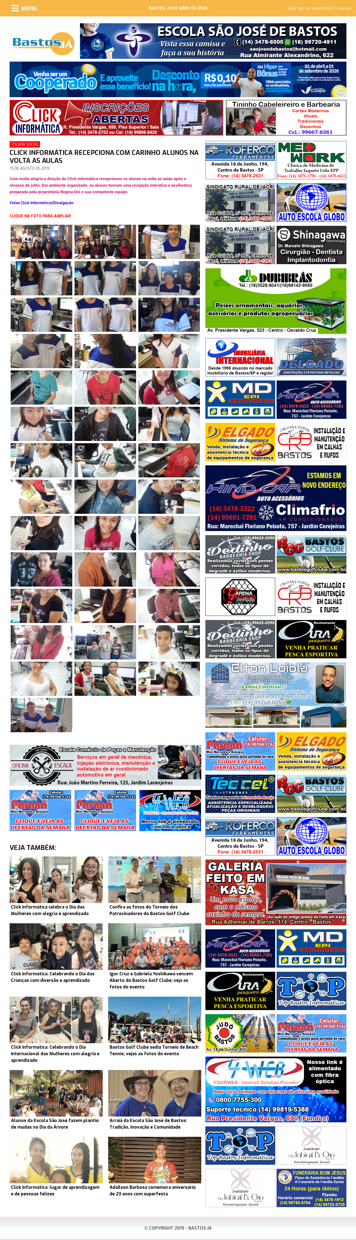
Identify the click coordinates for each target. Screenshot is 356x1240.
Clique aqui (343, 8)
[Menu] (24, 8)
